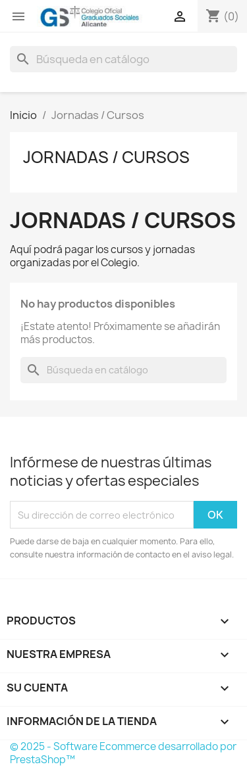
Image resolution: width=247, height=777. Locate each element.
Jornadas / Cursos (106, 157)
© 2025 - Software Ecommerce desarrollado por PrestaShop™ (123, 753)
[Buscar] (123, 59)
